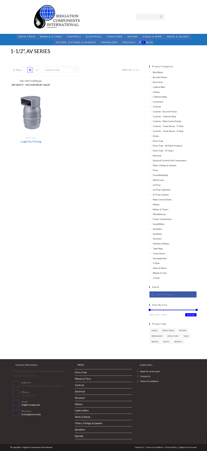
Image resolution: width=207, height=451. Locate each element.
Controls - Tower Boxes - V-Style (168, 126)
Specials (79, 435)
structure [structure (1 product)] (173, 336)
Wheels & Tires (160, 273)
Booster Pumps (160, 77)
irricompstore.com (31, 414)
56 (133, 70)
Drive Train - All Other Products (167, 145)
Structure (157, 238)
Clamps (156, 92)
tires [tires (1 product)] (186, 336)
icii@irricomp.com (30, 404)
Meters (156, 204)
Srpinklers (157, 234)
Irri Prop (157, 185)
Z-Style (156, 278)
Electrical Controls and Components (170, 160)
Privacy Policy (171, 447)
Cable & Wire (159, 87)
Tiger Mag (157, 248)
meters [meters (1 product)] (183, 330)
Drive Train (158, 141)
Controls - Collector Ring (164, 116)
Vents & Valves (30, 138)
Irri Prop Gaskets (161, 194)
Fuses (155, 170)
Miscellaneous (159, 214)
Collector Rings (160, 97)
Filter (191, 315)
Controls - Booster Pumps (165, 111)
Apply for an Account (150, 371)
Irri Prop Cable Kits (161, 189)
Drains (156, 136)
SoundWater (158, 224)
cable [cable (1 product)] (154, 330)
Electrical (157, 155)
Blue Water (158, 72)
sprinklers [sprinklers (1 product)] (157, 336)
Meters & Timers (160, 209)
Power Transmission (162, 219)
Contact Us (145, 376)
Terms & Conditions (149, 381)
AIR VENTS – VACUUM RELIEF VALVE (31, 84)
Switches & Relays (161, 243)
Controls (157, 106)
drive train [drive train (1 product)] (168, 330)
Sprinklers (157, 229)
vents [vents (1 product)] (166, 341)
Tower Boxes (159, 253)
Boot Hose (158, 82)
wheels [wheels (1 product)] (178, 341)
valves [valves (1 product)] (154, 341)
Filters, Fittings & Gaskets (164, 165)
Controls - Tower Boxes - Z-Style (168, 131)
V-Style (156, 263)
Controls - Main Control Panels (167, 121)
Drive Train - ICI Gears (163, 150)
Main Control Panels (162, 199)
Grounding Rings (160, 175)
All (137, 70)
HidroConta (158, 180)
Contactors (158, 101)
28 (130, 70)
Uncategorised (159, 258)
